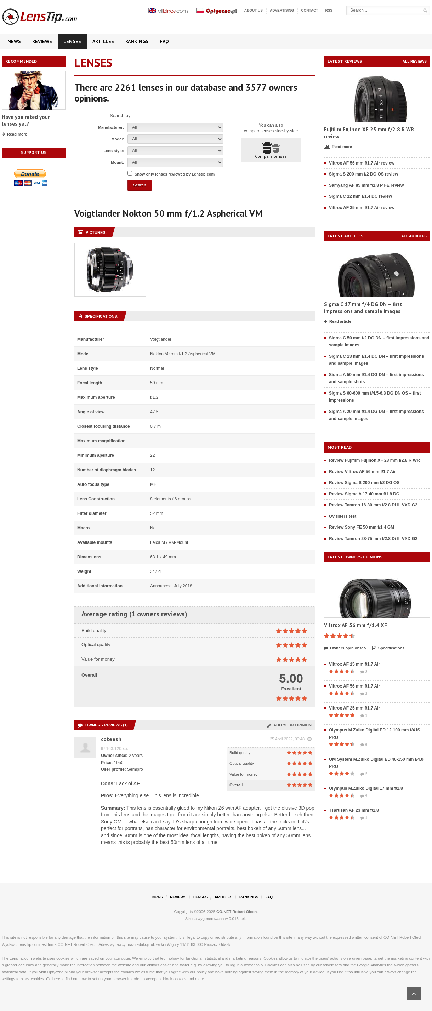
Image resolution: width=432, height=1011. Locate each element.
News (14, 41)
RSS (328, 10)
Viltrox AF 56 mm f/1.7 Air (354, 686)
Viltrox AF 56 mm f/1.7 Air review (361, 163)
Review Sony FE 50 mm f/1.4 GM (361, 527)
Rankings (136, 41)
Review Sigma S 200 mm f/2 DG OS (364, 482)
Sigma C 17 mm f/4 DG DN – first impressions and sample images (363, 308)
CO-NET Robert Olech (236, 911)
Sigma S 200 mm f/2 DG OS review (363, 174)
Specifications (388, 648)
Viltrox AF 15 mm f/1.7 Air (354, 664)
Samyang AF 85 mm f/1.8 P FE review (366, 185)
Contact (309, 10)
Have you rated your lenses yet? (26, 120)
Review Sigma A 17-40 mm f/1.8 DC (364, 494)
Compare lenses (271, 150)
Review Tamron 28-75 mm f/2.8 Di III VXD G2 (373, 538)
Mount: (117, 162)
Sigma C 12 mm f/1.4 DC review (360, 196)
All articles (414, 236)
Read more (14, 134)
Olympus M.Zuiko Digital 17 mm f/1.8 (366, 788)
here (56, 979)
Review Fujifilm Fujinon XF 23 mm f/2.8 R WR (374, 460)
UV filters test (342, 516)
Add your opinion (289, 725)
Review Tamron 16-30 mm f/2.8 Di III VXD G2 (373, 504)
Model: (118, 139)
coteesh (111, 738)
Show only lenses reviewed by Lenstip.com (175, 174)
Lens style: (114, 151)
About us (253, 10)
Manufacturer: (111, 127)
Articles (103, 41)
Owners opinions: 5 (345, 648)
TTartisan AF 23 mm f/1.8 (354, 810)
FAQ (164, 41)
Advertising (282, 10)
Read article (337, 321)
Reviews (42, 41)
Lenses (72, 41)
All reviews (415, 61)
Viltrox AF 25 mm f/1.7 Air (354, 708)
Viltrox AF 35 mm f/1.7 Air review (361, 207)
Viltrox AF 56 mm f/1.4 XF (355, 625)
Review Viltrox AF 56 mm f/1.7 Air (362, 471)
